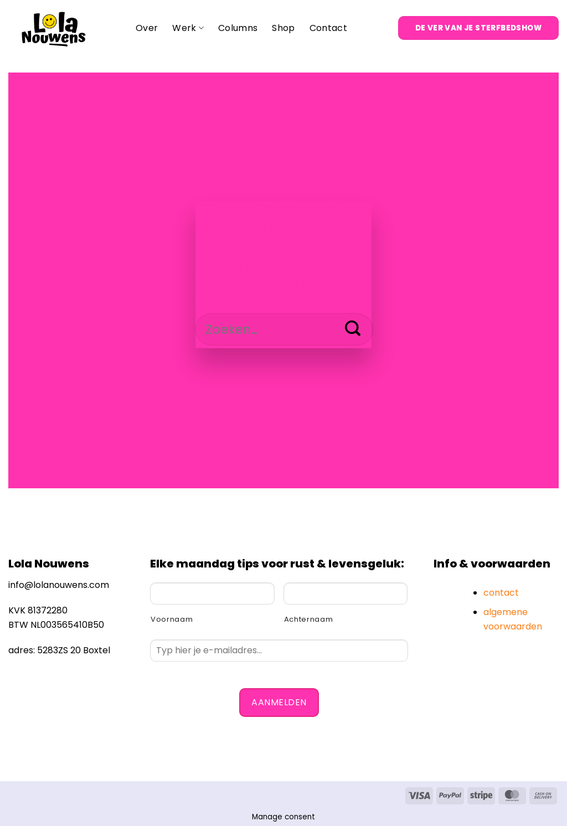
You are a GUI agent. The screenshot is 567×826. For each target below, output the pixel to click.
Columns (237, 28)
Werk (188, 28)
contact (501, 592)
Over (147, 28)
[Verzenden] (353, 329)
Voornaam (172, 619)
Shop (283, 28)
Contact (328, 28)
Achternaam (308, 619)
